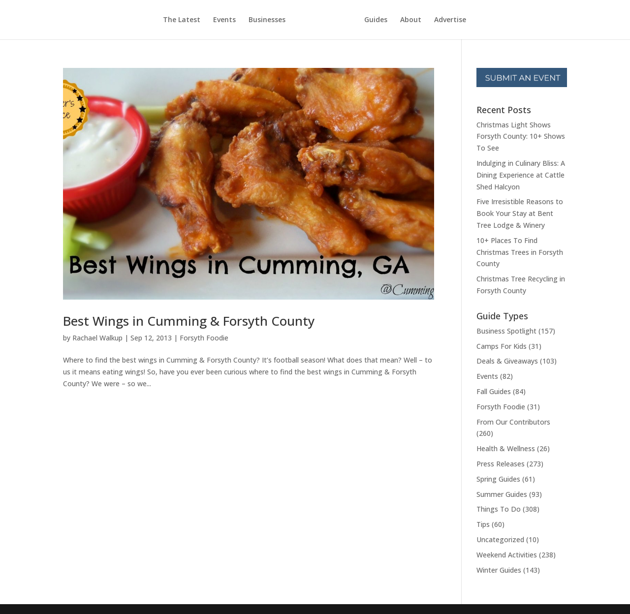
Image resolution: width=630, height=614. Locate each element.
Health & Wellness (505, 448)
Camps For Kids (501, 346)
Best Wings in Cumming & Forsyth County (189, 321)
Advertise (450, 20)
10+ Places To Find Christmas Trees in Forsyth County (519, 252)
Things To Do (498, 509)
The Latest (181, 20)
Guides (375, 20)
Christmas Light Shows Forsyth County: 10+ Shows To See (520, 136)
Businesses (267, 20)
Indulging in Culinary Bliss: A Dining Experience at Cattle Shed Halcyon (520, 174)
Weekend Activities (506, 554)
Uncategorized (500, 539)
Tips (483, 524)
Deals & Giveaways (507, 361)
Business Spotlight (506, 331)
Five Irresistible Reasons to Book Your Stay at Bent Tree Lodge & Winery (519, 213)
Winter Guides (498, 570)
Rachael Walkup (97, 337)
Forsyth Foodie (204, 337)
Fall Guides (493, 391)
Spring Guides (498, 479)
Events (224, 20)
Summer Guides (501, 494)
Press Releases (500, 463)
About (410, 20)
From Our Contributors (513, 422)
